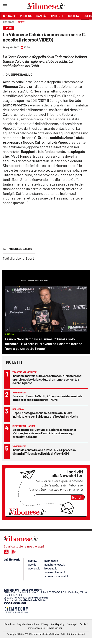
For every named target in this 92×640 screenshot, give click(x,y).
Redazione (9, 624)
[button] (85, 24)
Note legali (72, 624)
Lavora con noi (54, 628)
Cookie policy (57, 624)
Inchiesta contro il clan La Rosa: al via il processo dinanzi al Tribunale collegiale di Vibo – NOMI (44, 451)
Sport (21, 22)
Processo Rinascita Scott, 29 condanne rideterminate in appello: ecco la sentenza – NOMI (47, 397)
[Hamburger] (5, 6)
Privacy (44, 624)
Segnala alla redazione (28, 624)
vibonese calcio (20, 248)
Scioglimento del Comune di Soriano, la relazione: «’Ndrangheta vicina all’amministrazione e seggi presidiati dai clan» (44, 433)
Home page (8, 22)
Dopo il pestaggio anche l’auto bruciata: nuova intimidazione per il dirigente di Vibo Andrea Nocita (45, 414)
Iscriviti (77, 497)
